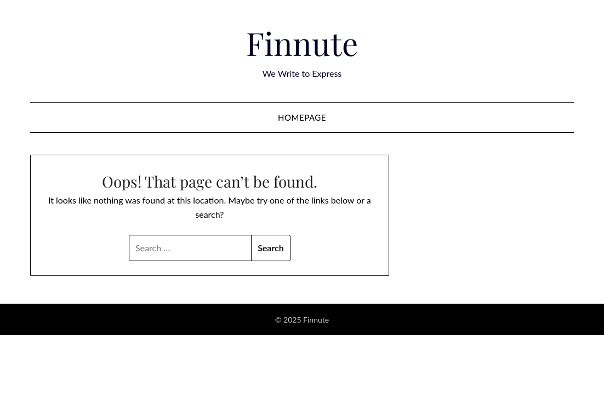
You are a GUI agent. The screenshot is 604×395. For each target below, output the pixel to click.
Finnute (302, 42)
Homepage (302, 117)
